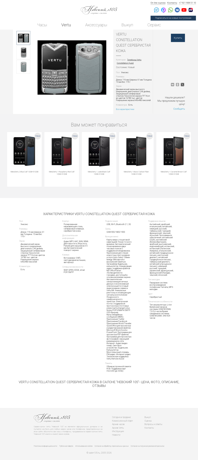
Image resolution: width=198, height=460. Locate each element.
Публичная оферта (66, 446)
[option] (23, 38)
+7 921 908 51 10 (187, 3)
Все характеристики (125, 109)
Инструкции (118, 431)
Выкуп (127, 24)
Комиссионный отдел (122, 420)
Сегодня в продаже (121, 417)
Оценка (148, 420)
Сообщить (179, 108)
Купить (178, 37)
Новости (116, 435)
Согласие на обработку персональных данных (112, 446)
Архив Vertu (118, 428)
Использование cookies (84, 446)
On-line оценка (158, 3)
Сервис (154, 24)
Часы (42, 24)
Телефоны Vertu (134, 60)
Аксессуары (96, 24)
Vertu (66, 24)
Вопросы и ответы (153, 424)
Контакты (172, 3)
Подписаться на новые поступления (173, 18)
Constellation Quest (125, 63)
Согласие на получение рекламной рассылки (147, 446)
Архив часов (118, 424)
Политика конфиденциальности (45, 446)
